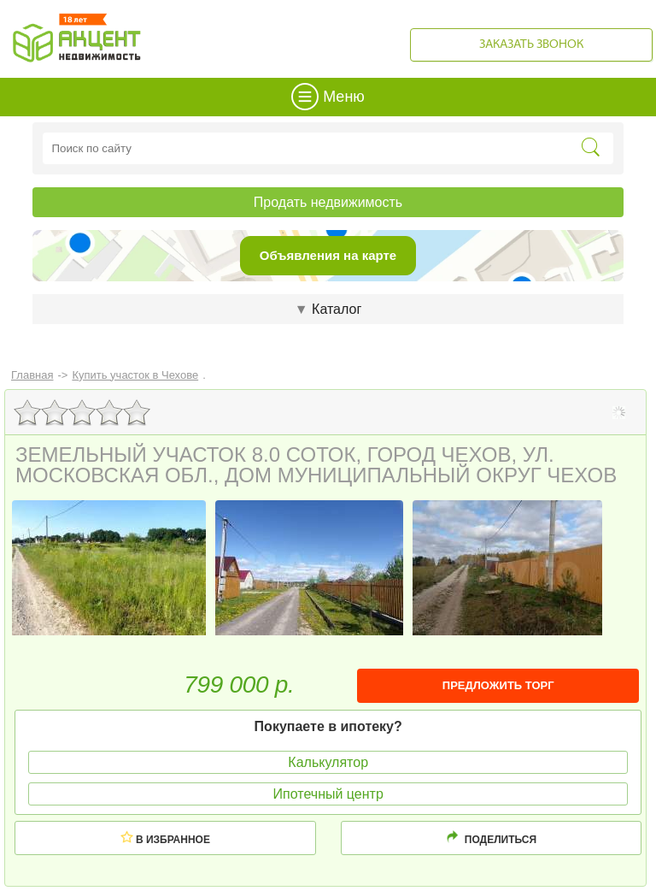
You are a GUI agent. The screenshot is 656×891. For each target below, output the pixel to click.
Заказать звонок (531, 44)
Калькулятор (328, 762)
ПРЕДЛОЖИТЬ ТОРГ (498, 685)
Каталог (328, 309)
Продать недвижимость (328, 202)
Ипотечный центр (328, 794)
